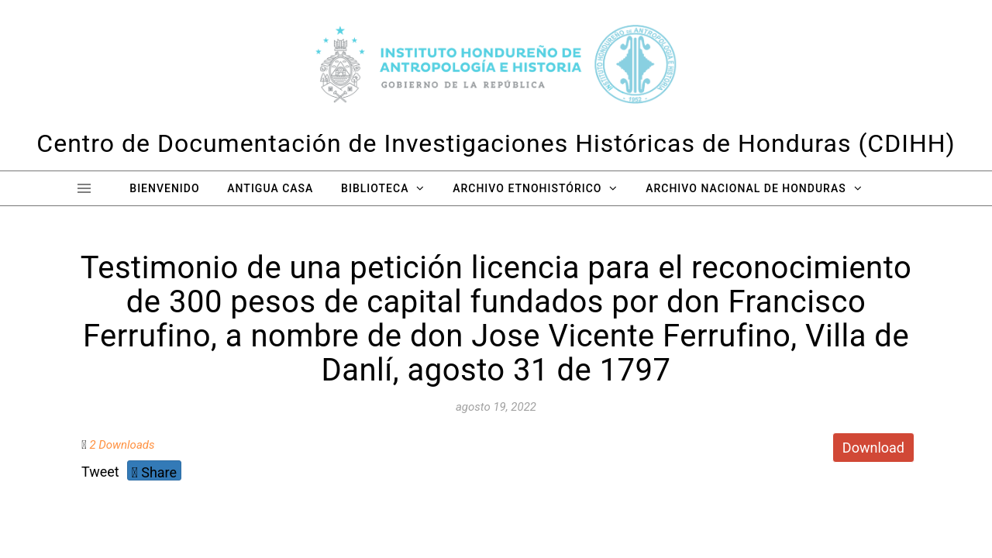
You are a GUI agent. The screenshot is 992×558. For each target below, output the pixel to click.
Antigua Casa (270, 188)
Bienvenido (164, 188)
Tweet (100, 471)
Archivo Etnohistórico (527, 188)
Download (873, 447)
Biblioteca (374, 188)
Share (154, 472)
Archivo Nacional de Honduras (746, 188)
